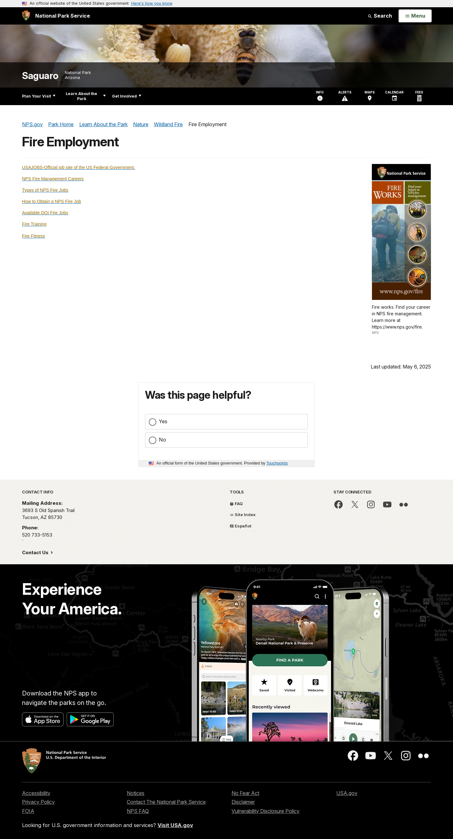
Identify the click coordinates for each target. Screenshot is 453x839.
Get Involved (126, 96)
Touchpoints (277, 463)
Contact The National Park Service (166, 802)
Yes (163, 421)
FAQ (236, 503)
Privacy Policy (38, 802)
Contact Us (36, 552)
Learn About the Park (86, 96)
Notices (135, 793)
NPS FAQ (138, 811)
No (162, 439)
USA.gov (346, 793)
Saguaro (40, 75)
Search (379, 16)
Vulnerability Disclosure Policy (265, 811)
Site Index (243, 514)
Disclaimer (243, 802)
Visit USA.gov (175, 825)
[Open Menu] (415, 16)
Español (240, 525)
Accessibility (36, 793)
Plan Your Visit (38, 96)
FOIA (28, 811)
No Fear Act (245, 793)
